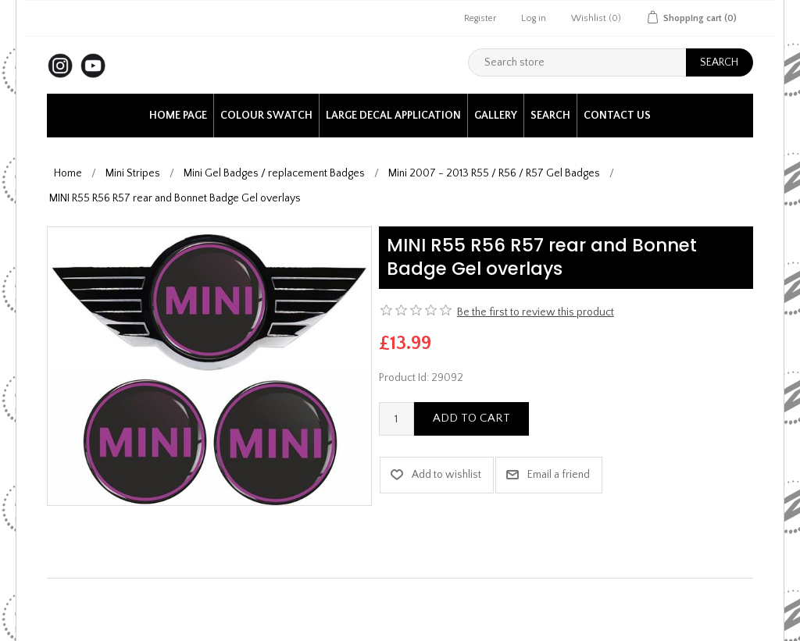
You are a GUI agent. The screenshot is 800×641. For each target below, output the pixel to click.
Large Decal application (393, 115)
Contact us (617, 115)
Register (480, 18)
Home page (178, 115)
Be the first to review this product (535, 312)
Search (550, 115)
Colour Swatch (266, 115)
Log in (533, 18)
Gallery (495, 115)
